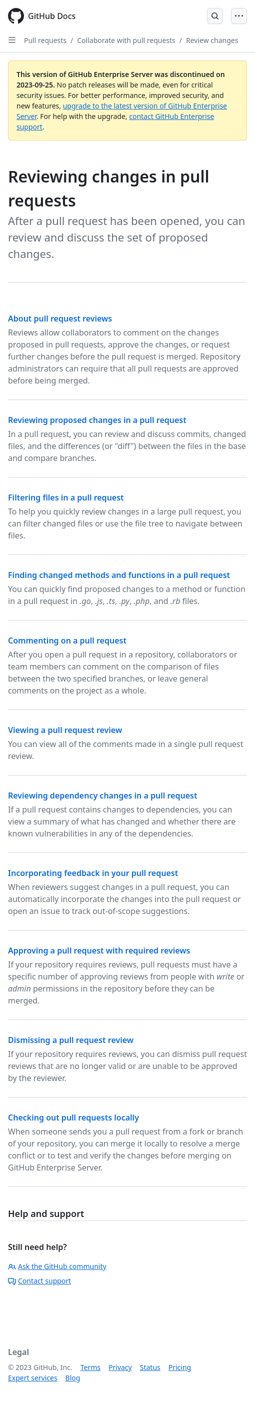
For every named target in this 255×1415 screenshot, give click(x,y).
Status (150, 1367)
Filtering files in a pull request (66, 497)
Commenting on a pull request (67, 640)
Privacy (120, 1367)
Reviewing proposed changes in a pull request (97, 420)
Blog (73, 1377)
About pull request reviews (60, 318)
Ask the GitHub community (57, 1266)
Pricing (179, 1367)
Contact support (39, 1281)
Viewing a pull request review (65, 730)
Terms (90, 1367)
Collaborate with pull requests (126, 40)
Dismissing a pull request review (71, 1040)
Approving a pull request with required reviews (99, 950)
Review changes (212, 40)
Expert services (33, 1377)
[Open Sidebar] (12, 40)
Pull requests (45, 40)
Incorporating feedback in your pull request (93, 873)
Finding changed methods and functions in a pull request (119, 575)
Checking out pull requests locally (73, 1117)
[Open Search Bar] (215, 16)
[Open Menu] (239, 16)
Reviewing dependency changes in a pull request (102, 795)
